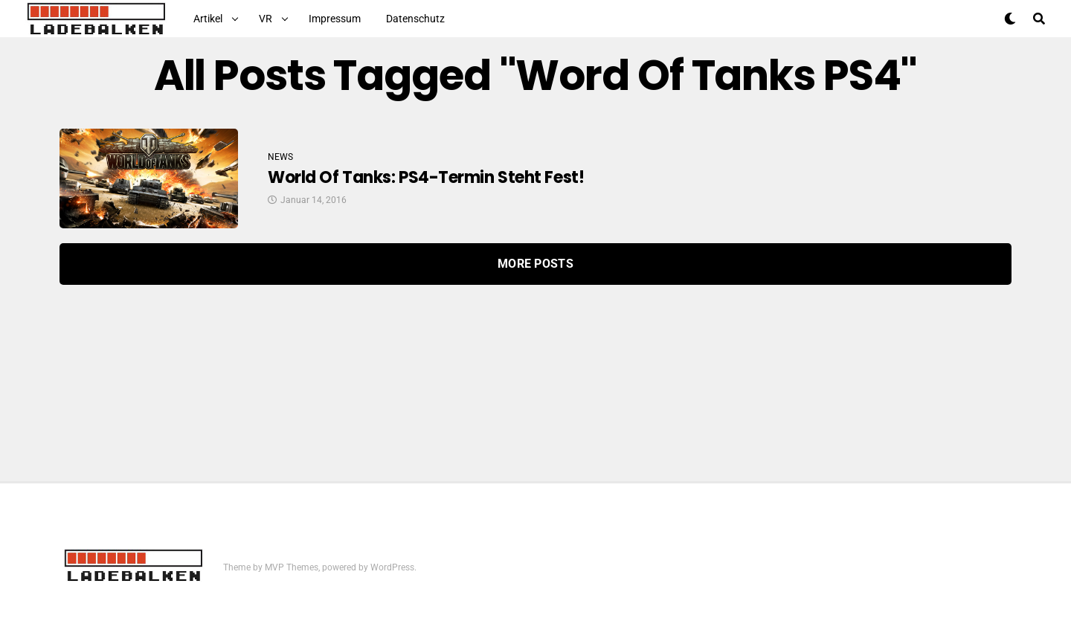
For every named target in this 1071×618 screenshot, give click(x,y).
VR (265, 19)
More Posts (535, 264)
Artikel (207, 19)
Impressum (335, 19)
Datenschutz (415, 19)
